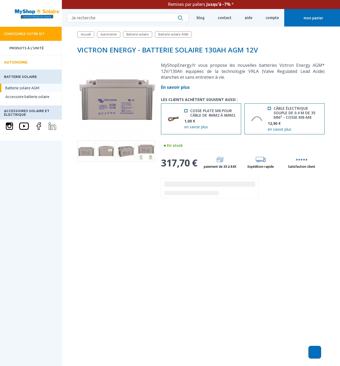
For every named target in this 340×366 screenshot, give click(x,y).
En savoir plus (176, 87)
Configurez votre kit (24, 34)
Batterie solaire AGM (22, 88)
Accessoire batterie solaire (27, 97)
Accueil (86, 34)
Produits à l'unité (22, 48)
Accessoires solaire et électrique (26, 112)
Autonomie (16, 62)
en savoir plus (196, 127)
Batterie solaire (20, 76)
